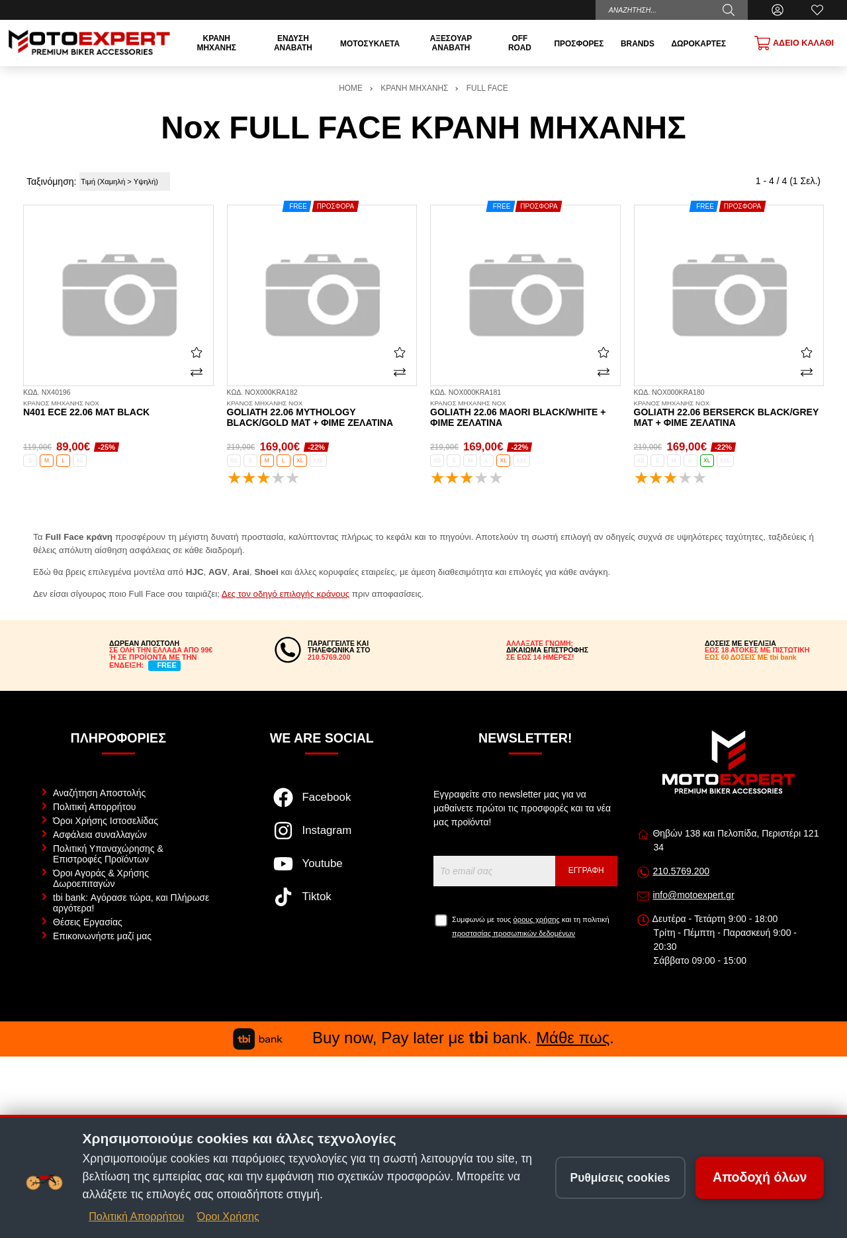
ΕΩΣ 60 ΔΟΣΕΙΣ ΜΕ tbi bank (751, 657)
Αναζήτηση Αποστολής (99, 793)
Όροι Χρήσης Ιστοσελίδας (105, 820)
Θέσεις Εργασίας (87, 922)
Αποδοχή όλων (760, 1177)
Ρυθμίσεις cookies (620, 1177)
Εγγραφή (586, 870)
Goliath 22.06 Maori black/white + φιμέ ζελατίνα (525, 414)
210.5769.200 (680, 871)
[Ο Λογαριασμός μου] (777, 10)
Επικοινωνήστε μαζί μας (102, 936)
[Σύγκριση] (196, 372)
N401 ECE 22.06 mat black (118, 408)
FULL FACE (487, 88)
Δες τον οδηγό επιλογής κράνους (285, 594)
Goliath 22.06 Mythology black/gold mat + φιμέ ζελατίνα (322, 414)
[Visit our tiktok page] (322, 903)
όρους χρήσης (536, 919)
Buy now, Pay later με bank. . (423, 1038)
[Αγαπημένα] (817, 10)
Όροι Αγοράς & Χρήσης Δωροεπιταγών (101, 878)
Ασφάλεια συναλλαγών (100, 834)
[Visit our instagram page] (322, 837)
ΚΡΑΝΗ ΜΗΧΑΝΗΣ (414, 88)
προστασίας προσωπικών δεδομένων (513, 933)
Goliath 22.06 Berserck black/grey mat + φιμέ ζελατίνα (729, 414)
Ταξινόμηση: (51, 181)
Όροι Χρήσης (228, 1216)
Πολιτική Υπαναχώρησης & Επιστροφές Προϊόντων (108, 853)
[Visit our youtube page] (322, 870)
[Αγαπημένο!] (196, 352)
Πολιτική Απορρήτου (94, 806)
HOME (351, 88)
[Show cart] (794, 43)
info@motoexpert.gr (693, 895)
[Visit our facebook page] (322, 804)
